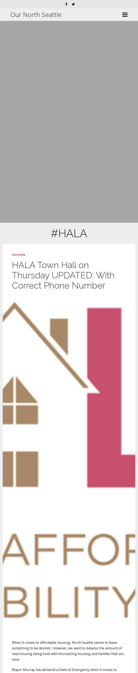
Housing (19, 255)
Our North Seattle (36, 14)
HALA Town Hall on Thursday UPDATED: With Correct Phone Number (63, 275)
